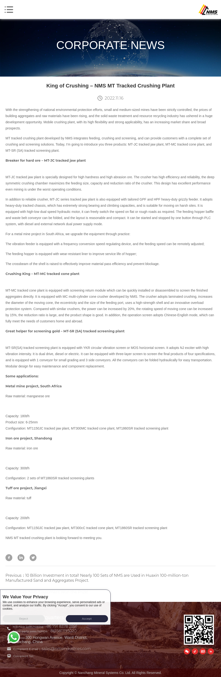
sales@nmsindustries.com (66, 648)
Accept (87, 618)
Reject (23, 618)
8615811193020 (63, 631)
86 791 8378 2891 (62, 626)
